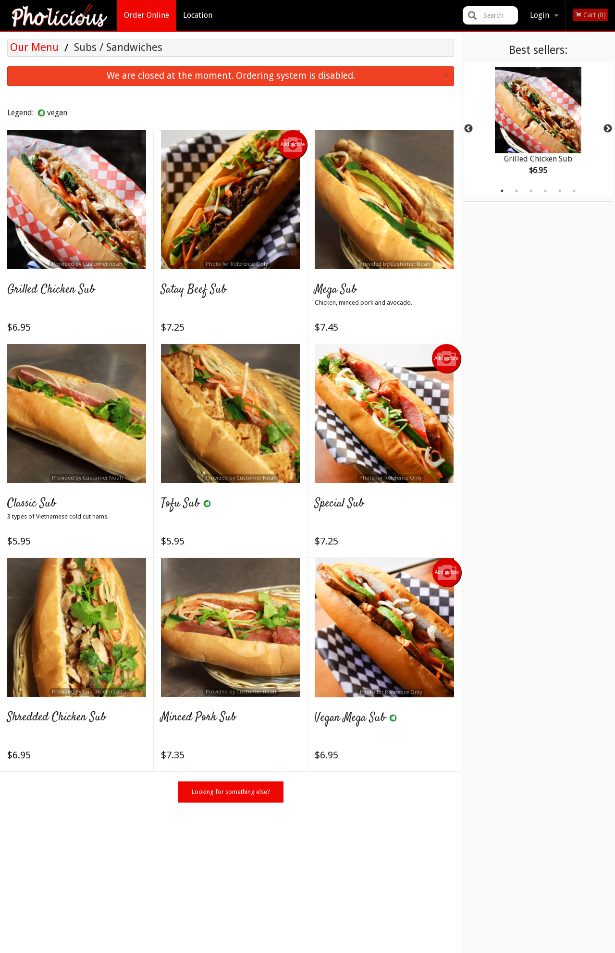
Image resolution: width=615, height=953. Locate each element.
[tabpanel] (538, 128)
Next (608, 129)
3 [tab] (531, 191)
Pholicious (96, 837)
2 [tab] (516, 191)
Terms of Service (324, 947)
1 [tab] (502, 191)
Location (197, 15)
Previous (468, 129)
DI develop (322, 921)
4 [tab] (545, 191)
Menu (282, 849)
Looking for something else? (231, 791)
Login (539, 15)
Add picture (293, 144)
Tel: (460, 873)
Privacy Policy (270, 947)
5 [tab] (560, 191)
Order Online (146, 15)
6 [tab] (574, 191)
